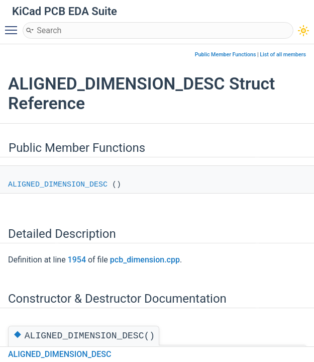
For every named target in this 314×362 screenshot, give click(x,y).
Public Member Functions (225, 54)
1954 (77, 259)
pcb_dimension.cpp (145, 259)
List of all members (283, 54)
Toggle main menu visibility (13, 26)
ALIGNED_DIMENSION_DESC (58, 184)
